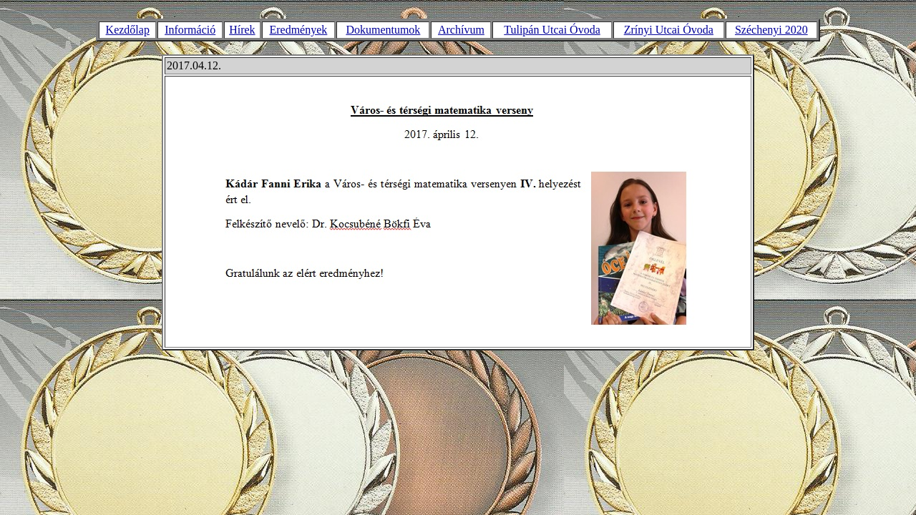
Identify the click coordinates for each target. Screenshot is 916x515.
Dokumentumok (383, 30)
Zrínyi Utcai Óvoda (668, 30)
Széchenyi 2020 (771, 30)
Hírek (242, 30)
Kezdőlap (128, 30)
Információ (190, 30)
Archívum (461, 30)
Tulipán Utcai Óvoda (552, 30)
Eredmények (298, 30)
